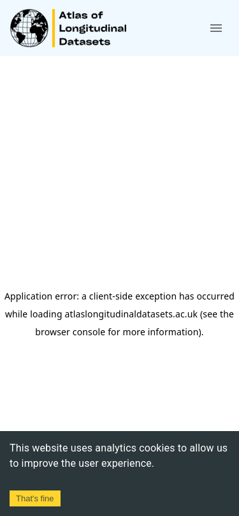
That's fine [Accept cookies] (35, 498)
